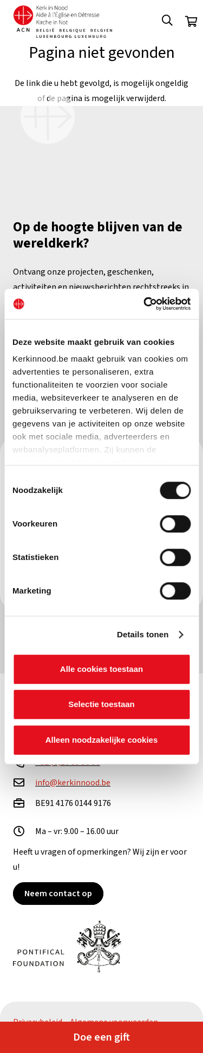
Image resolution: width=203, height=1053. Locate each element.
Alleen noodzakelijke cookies (101, 739)
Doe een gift (101, 1037)
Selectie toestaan (101, 704)
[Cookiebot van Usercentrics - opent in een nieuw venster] (145, 304)
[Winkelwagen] (191, 21)
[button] (167, 21)
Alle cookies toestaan (101, 669)
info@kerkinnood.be (72, 783)
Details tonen (142, 634)
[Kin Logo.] (63, 21)
